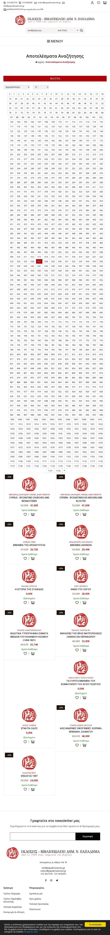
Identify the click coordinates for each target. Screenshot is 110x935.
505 (80, 252)
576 (87, 275)
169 (80, 140)
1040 (52, 433)
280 (73, 177)
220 (46, 159)
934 (46, 396)
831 (11, 363)
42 (45, 103)
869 (80, 373)
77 (50, 112)
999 (12, 419)
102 (100, 117)
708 (32, 321)
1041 (60, 433)
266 (73, 173)
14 (79, 94)
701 (80, 317)
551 (11, 270)
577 (94, 275)
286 (18, 182)
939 (80, 396)
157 (94, 136)
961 (39, 405)
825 (66, 359)
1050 (36, 438)
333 (53, 196)
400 (32, 219)
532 (73, 261)
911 (80, 387)
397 (11, 219)
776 (18, 345)
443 (39, 233)
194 (60, 149)
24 (39, 98)
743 (80, 331)
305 (53, 187)
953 (80, 401)
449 (80, 233)
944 (18, 401)
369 (11, 210)
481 (11, 247)
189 (25, 149)
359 (39, 205)
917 (25, 391)
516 (60, 256)
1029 (60, 428)
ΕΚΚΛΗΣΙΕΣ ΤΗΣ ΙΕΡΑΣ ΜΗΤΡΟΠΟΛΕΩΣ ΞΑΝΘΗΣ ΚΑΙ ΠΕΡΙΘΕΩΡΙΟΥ (81, 635)
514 (46, 256)
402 (46, 219)
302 (32, 187)
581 (25, 280)
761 (11, 340)
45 (62, 103)
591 (94, 280)
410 (101, 219)
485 (39, 247)
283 (94, 177)
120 (32, 126)
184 (87, 145)
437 (94, 229)
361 (53, 205)
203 (25, 154)
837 (53, 363)
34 (97, 98)
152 (60, 136)
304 (46, 187)
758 (87, 335)
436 (87, 229)
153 (66, 136)
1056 (84, 438)
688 (87, 312)
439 (11, 233)
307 (66, 187)
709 (39, 321)
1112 (52, 461)
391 (66, 215)
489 (66, 247)
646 (87, 298)
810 (60, 354)
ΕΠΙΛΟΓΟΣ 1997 (29, 775)
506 (87, 252)
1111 (44, 461)
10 (56, 94)
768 (60, 340)
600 (60, 284)
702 (87, 317)
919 (39, 391)
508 (101, 252)
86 (102, 112)
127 (80, 126)
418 (60, 224)
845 (11, 368)
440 (18, 233)
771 (80, 340)
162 (32, 140)
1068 (84, 442)
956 (101, 401)
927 (94, 391)
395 (94, 215)
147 (25, 136)
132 (18, 131)
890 (32, 382)
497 (25, 252)
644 (73, 298)
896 (73, 382)
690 (101, 312)
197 (80, 149)
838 (60, 363)
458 (46, 238)
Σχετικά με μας (35, 893)
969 (94, 405)
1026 (36, 428)
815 (94, 354)
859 (11, 373)
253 (80, 168)
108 (46, 122)
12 (68, 94)
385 (25, 215)
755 (66, 335)
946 (32, 401)
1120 (20, 466)
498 (32, 252)
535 (94, 261)
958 (18, 405)
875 (25, 377)
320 (60, 191)
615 (66, 289)
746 (101, 331)
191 (39, 149)
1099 (44, 456)
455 (25, 238)
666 (32, 308)
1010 (100, 419)
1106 (100, 456)
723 (39, 326)
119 (25, 126)
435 (80, 229)
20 (16, 98)
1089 (60, 452)
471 (39, 242)
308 (73, 187)
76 (45, 112)
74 (33, 112)
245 (25, 168)
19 (10, 98)
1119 (12, 466)
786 (87, 345)
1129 (92, 466)
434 (73, 229)
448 (73, 233)
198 (87, 149)
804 (18, 354)
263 (53, 173)
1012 (20, 424)
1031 (76, 428)
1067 (76, 442)
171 (94, 140)
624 (32, 294)
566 (18, 275)
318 (46, 191)
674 (87, 308)
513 (39, 256)
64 (73, 108)
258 (18, 173)
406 (73, 219)
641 (53, 298)
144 (101, 131)
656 (60, 303)
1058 (100, 438)
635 (11, 298)
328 (18, 196)
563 (94, 270)
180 (60, 145)
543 (53, 266)
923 (66, 391)
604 (87, 284)
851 (53, 368)
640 (46, 298)
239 (80, 163)
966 (73, 405)
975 (39, 410)
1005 (60, 419)
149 (39, 136)
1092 (84, 452)
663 (11, 308)
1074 (36, 447)
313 (11, 191)
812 (73, 354)
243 (11, 168)
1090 (68, 452)
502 (60, 252)
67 (91, 108)
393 (80, 215)
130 (101, 126)
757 (80, 335)
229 (11, 163)
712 (60, 321)
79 (62, 112)
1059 (12, 442)
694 (32, 317)
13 (73, 94)
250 (60, 168)
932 (32, 396)
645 (80, 298)
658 (73, 303)
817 (11, 359)
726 (60, 326)
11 (62, 94)
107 (39, 122)
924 (73, 391)
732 (101, 326)
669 (53, 308)
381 (94, 210)
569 (39, 275)
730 (87, 326)
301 (25, 187)
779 (39, 345)
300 (18, 187)
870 (87, 373)
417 (53, 224)
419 (66, 224)
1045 (92, 433)
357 (25, 205)
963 (53, 405)
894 (60, 382)
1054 (68, 438)
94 (52, 117)
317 (39, 191)
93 (46, 117)
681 (39, 312)
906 (46, 387)
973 (25, 410)
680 (32, 312)
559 (66, 270)
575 (80, 275)
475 (66, 242)
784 (73, 345)
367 (94, 205)
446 (60, 233)
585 (53, 280)
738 (46, 331)
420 (73, 224)
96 (63, 117)
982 (87, 410)
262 (46, 173)
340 (101, 196)
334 (60, 196)
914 (101, 387)
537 (11, 266)
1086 (36, 452)
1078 (68, 447)
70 (10, 112)
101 (94, 117)
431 (53, 229)
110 (60, 122)
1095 (12, 456)
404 (60, 219)
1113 (60, 461)
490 (73, 247)
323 (80, 191)
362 (60, 205)
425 (11, 229)
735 (25, 331)
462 (73, 238)
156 (87, 136)
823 (53, 359)
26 (50, 98)
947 (39, 401)
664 (18, 308)
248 (46, 168)
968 (87, 405)
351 (80, 201)
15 (85, 94)
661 (94, 303)
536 (101, 261)
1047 (12, 438)
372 (32, 210)
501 (53, 252)
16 (91, 94)
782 (60, 345)
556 (46, 270)
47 (73, 103)
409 (94, 219)
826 (73, 359)
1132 (58, 470)
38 (22, 103)
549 (94, 266)
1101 (60, 456)
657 (66, 303)
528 (46, 261)
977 (53, 410)
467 (11, 242)
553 (25, 270)
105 (25, 122)
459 (53, 238)
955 (94, 401)
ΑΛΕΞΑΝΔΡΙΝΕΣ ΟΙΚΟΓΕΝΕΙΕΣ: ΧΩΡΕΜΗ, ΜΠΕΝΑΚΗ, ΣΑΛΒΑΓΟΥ (81, 730)
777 (25, 345)
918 (32, 391)
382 (101, 210)
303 (39, 187)
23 (33, 98)
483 (25, 247)
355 (11, 205)
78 (56, 112)
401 (39, 219)
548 (87, 266)
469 (25, 242)
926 (87, 391)
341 (11, 201)
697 (53, 317)
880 (60, 377)
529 (53, 261)
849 (39, 368)
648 (101, 298)
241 (94, 163)
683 (53, 312)
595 (25, 284)
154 (73, 136)
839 (66, 363)
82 (79, 112)
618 (87, 289)
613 (53, 289)
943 (11, 401)
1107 (12, 461)
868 (73, 373)
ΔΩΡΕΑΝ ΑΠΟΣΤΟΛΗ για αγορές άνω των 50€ (25, 9)
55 (22, 108)
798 (73, 349)
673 (80, 308)
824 (60, 359)
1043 (76, 433)
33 (91, 98)
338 (87, 196)
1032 (84, 428)
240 (87, 163)
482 (18, 247)
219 (39, 159)
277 (53, 177)
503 (66, 252)
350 (73, 201)
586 (60, 280)
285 (11, 182)
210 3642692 (27, 2)
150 (46, 136)
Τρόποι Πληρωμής (11, 893)
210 (73, 154)
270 (101, 173)
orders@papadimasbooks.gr (49, 2)
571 (53, 275)
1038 (36, 433)
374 (46, 210)
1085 (28, 452)
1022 (100, 424)
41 (39, 103)
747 (11, 335)
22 (27, 98)
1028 (52, 428)
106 (32, 122)
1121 (28, 466)
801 (94, 349)
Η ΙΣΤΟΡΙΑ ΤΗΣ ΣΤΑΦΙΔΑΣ (29, 589)
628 (60, 294)
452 (101, 233)
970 (101, 405)
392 (73, 215)
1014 (36, 424)
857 (94, 368)
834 (32, 363)
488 (60, 247)
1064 (52, 442)
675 (94, 308)
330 (32, 196)
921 (53, 391)
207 (53, 154)
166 (60, 140)
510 (18, 256)
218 (32, 159)
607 (11, 289)
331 (39, 196)
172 (101, 140)
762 (18, 340)
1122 (36, 466)
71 (16, 112)
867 (66, 373)
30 (73, 98)
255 (94, 168)
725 (53, 326)
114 (87, 122)
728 (73, 326)
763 (25, 340)
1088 (52, 452)
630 (73, 294)
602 (73, 284)
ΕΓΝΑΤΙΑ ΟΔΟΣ (29, 728)
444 (46, 233)
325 (94, 191)
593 (11, 284)
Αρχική (39, 62)
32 (85, 98)
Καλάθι (105, 3)
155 (80, 136)
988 (32, 414)
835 (39, 363)
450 (87, 233)
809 (53, 354)
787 (94, 345)
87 (11, 117)
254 (87, 168)
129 (94, 126)
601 (66, 284)
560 (73, 270)
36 (10, 103)
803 (11, 354)
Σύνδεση (92, 3)
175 (25, 145)
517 (66, 256)
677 (11, 312)
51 (97, 103)
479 (94, 242)
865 (53, 373)
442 (32, 233)
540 (32, 266)
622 (18, 294)
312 (101, 187)
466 (101, 238)
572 (60, 275)
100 (87, 117)
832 (18, 363)
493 (94, 247)
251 (66, 168)
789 (11, 349)
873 (11, 377)
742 (73, 331)
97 (69, 117)
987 (25, 414)
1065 (60, 442)
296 (87, 182)
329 (25, 196)
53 (10, 108)
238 (73, 163)
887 (11, 382)
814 (87, 354)
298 (101, 182)
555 (39, 270)
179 (53, 145)
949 (53, 401)
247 (39, 168)
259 (25, 173)
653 (39, 303)
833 (25, 363)
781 (53, 345)
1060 (20, 442)
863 (39, 373)
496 (18, 252)
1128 (84, 466)
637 (25, 298)
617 (80, 289)
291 (53, 182)
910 (73, 387)
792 (32, 349)
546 (73, 266)
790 (18, 349)
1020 (84, 424)
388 (46, 215)
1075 (44, 447)
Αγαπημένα (98, 3)
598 (46, 284)
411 (11, 224)
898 (87, 382)
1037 (28, 433)
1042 (68, 433)
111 (66, 122)
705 (11, 321)
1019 (76, 424)
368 (101, 205)
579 (11, 280)
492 (87, 247)
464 (87, 238)
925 (80, 391)
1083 (12, 452)
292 (60, 182)
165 (53, 140)
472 (46, 242)
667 (39, 308)
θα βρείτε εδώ (31, 931)
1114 (68, 461)
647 (94, 298)
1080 (84, 447)
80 (68, 112)
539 (25, 266)
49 (85, 103)
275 (39, 177)
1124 (52, 466)
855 (80, 368)
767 (53, 340)
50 (91, 103)
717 (94, 321)
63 (68, 108)
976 (46, 410)
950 (60, 401)
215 (11, 159)
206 (46, 154)
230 (18, 163)
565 (11, 275)
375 (53, 210)
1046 (100, 433)
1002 (36, 419)
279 (66, 177)
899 (94, 382)
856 (87, 368)
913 (94, 387)
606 (101, 284)
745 (94, 331)
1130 (100, 466)
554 (32, 270)
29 (68, 98)
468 (18, 242)
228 (101, 159)
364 (73, 205)
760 (101, 335)
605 (94, 284)
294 (73, 182)
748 (18, 335)
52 (102, 103)
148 (32, 136)
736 (32, 331)
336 (73, 196)
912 (87, 387)
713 (66, 321)
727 (66, 326)
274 (32, 177)
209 (66, 154)
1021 (92, 424)
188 (18, 149)
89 (23, 117)
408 (87, 219)
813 (80, 354)
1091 (76, 452)
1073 (28, 447)
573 (66, 275)
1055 (76, 438)
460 (60, 238)
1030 (68, 428)
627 (53, 294)
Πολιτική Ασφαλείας (12, 907)
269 (94, 173)
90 (29, 117)
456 (32, 238)
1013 (28, 424)
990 (46, 414)
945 (25, 401)
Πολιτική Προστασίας (38, 904)
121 (39, 126)
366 (87, 205)
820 (32, 359)
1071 (12, 447)
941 (94, 396)
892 (46, 382)
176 (32, 145)
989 (39, 414)
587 (66, 280)
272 (18, 177)
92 (40, 117)
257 (11, 173)
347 (53, 201)
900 (101, 382)
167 (66, 140)
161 (25, 140)
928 (101, 391)
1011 (12, 424)
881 (66, 377)
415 (39, 224)
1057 (92, 438)
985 (11, 414)
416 (46, 224)
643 (66, 298)
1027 (44, 428)
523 (11, 261)
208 (60, 154)
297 (94, 182)
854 (73, 368)
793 (39, 349)
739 (53, 331)
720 (18, 326)
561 (80, 270)
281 (80, 177)
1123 (44, 466)
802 (101, 349)
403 (53, 219)
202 (18, 154)
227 (94, 159)
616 (73, 289)
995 (80, 414)
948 (46, 401)
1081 (92, 447)
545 (66, 266)
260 (32, 173)
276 (46, 177)
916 (18, 391)
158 (101, 136)
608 (18, 289)
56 (27, 108)
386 (32, 215)
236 (60, 163)
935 (53, 396)
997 (94, 414)
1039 (44, 433)
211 (80, 154)
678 (18, 312)
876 (32, 377)
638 (32, 298)
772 (87, 340)
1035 (12, 433)
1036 (20, 433)
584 (46, 280)
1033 (92, 428)
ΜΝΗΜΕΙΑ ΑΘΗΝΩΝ (81, 545)
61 (56, 108)
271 (11, 177)
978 (60, 410)
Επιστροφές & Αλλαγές (13, 912)
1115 (76, 461)
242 (101, 163)
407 (80, 219)
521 (94, 256)
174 (18, 145)
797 (66, 349)
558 (60, 270)
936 (60, 396)
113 (80, 122)
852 (60, 368)
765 (39, 340)
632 (87, 294)
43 (50, 103)
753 (53, 335)
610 (32, 289)
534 (87, 261)
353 (94, 201)
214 (101, 154)
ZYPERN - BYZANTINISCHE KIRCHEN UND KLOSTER (80, 499)
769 (66, 340)
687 (80, 312)
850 (46, 368)
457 (39, 238)
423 (94, 224)
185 (94, 145)
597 (39, 284)
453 (11, 238)
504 (73, 252)
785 (80, 345)
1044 (84, 433)
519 (80, 256)
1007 (76, 419)
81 (73, 112)
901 (11, 387)
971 (11, 410)
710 (46, 321)
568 (32, 275)
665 (25, 308)
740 (60, 331)
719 (11, 326)
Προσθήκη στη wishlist (25, 514)
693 (25, 317)
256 (101, 168)
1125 (60, 466)
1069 (92, 442)
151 (53, 136)
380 (87, 210)
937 (66, 396)
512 (32, 256)
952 (73, 401)
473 (53, 242)
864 (46, 373)
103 (11, 122)
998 (101, 414)
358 (32, 205)
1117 (92, 461)
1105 (92, 456)
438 (101, 229)
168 (73, 140)
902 (18, 387)
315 (25, 191)
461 (66, 238)
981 (80, 410)
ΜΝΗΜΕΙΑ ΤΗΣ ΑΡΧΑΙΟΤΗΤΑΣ (29, 545)
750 (32, 335)
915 (11, 391)
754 (60, 335)
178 (46, 145)
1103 (76, 456)
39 (27, 103)
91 (34, 117)
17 (97, 94)
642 (60, 298)
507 (94, 252)
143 (94, 131)
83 (85, 112)
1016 (52, 424)
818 (18, 359)
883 (80, 377)
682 (46, 312)
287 (25, 182)
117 (11, 126)
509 (11, 256)
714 (73, 321)
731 (94, 326)
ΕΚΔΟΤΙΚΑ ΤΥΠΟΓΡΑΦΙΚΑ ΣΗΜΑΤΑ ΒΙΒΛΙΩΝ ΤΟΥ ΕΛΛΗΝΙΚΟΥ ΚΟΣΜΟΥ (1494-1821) (29, 637)
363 (66, 205)
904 (32, 387)
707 (25, 321)
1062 (36, 442)
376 (60, 210)
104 (18, 122)
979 (66, 410)
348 (60, 201)
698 (60, 317)
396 (101, 215)
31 (79, 98)
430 (46, 229)
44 (56, 103)
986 (18, 414)
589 (80, 280)
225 (80, 159)
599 (53, 284)
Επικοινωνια (34, 909)
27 (56, 98)
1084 (20, 452)
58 (39, 108)
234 (46, 163)
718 (101, 321)
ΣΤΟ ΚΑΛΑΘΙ (33, 514)
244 (18, 168)
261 (39, 173)
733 (11, 331)
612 (46, 289)
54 (16, 108)
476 (73, 242)
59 (45, 108)
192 (46, 149)
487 (53, 247)
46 (68, 103)
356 (18, 205)
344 (32, 201)
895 (66, 382)
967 (80, 405)
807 (39, 354)
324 (87, 191)
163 (39, 140)
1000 (20, 419)
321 (66, 191)
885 (94, 377)
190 (32, 149)
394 (87, 215)
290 (46, 182)
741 (66, 331)
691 (11, 317)
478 (87, 242)
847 (25, 368)
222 (60, 159)
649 (11, 303)
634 (101, 294)
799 (80, 349)
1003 (44, 419)
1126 (68, 466)
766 (46, 340)
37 (16, 103)
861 (25, 373)
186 (101, 145)
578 (101, 275)
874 (18, 377)
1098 (36, 456)
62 (62, 108)
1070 (100, 442)
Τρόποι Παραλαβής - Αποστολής (12, 900)
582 (32, 280)
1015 (44, 424)
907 (53, 387)
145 (11, 136)
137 (53, 131)
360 (46, 205)
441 (25, 233)
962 (46, 405)
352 (87, 201)
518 (73, 256)
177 (39, 145)
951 (66, 401)
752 (46, 335)
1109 (28, 461)
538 (18, 266)
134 (32, 131)
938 (73, 396)
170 (87, 140)
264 (60, 173)
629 (66, 294)
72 (22, 112)
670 (60, 308)
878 (46, 377)
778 (32, 345)
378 (73, 210)
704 (101, 317)
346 (46, 201)
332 (46, 196)
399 (25, 219)
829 (94, 359)
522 (101, 256)
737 (39, 331)
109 (53, 122)
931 (25, 396)
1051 (44, 438)
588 (73, 280)
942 (101, 396)
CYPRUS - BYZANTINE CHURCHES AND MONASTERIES (29, 499)
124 (60, 126)
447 (66, 233)
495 (11, 252)
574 (73, 275)
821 (39, 359)
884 (87, 377)
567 (25, 275)
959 (25, 405)
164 (46, 140)
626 (46, 294)
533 (80, 261)
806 (32, 354)
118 (18, 126)
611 (39, 289)
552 (18, 270)
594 (18, 284)
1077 (60, 447)
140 (73, 131)
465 (94, 238)
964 (60, 405)
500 (46, 252)
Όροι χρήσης (35, 899)
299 (11, 187)
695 (39, 317)
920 (46, 391)
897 (80, 382)
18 (102, 94)
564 (101, 270)
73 (27, 112)
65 (79, 108)
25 (45, 98)
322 (73, 191)
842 (87, 363)
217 (25, 159)
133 (25, 131)
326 (101, 191)
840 (73, 363)
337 (80, 196)
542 (46, 266)
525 (25, 261)
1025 (28, 428)
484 (32, 247)
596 (32, 284)
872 (101, 373)
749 (25, 335)
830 (101, 359)
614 (60, 289)
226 (87, 159)
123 (53, 126)
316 (32, 191)
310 (87, 187)
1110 (36, 461)
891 (39, 382)
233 (39, 163)
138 (60, 131)
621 (11, 294)
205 (39, 154)
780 (46, 345)
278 (60, 177)
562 (87, 270)
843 (94, 363)
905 (39, 387)
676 (101, 308)
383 (11, 215)
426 (18, 229)
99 (81, 117)
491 (80, 247)
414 (32, 224)
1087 (44, 452)
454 (18, 238)
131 (11, 131)
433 (66, 229)
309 (80, 187)
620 (101, 289)
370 (18, 210)
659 (80, 303)
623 (25, 294)
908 (60, 387)
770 (73, 340)
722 (32, 326)
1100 (52, 456)
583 (39, 280)
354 (101, 201)
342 (18, 201)
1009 (92, 419)
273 (25, 177)
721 (25, 326)
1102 (68, 456)
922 (60, 391)
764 (32, 340)
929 (11, 396)
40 (33, 103)
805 (25, 354)
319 (53, 191)
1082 (100, 447)
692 (18, 317)
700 (73, 317)
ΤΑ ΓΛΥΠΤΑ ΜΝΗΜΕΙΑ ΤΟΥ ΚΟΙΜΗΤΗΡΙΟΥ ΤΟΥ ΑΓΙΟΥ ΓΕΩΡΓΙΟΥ (81, 682)
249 (53, 168)
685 (66, 312)
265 (66, 173)
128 (87, 126)
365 (80, 205)
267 (80, 173)
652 (32, 303)
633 (94, 294)
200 (101, 149)
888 (18, 382)
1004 (52, 419)
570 (46, 275)
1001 (28, 419)
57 (33, 108)
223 (66, 159)
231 (25, 163)
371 (25, 210)
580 (18, 280)
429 (39, 229)
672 (73, 308)
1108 (20, 461)
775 (11, 345)
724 (46, 326)
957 (11, 405)
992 (60, 414)
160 (18, 140)
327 (11, 196)
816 (101, 354)
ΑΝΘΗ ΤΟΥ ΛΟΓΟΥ (81, 589)
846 (18, 368)
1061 (28, 442)
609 (25, 289)
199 (94, 149)
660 (87, 303)
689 (94, 312)
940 (87, 396)
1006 (68, 419)
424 (101, 224)
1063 (44, 442)
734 (18, 331)
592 (101, 280)
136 (46, 131)
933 (39, 396)
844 (101, 363)
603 (80, 284)
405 (66, 219)
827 (80, 359)
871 (94, 373)
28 (62, 98)
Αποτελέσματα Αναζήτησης (60, 62)
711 (53, 321)
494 (101, 247)
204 (32, 154)
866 (60, 373)
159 (11, 140)
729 (80, 326)
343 (25, 201)
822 (46, 359)
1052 (52, 438)
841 (80, 363)
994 (73, 414)
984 (101, 410)
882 (73, 377)
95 (57, 117)
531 (66, 261)
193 (53, 149)
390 (60, 215)
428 (32, 229)
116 (101, 122)
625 (39, 294)
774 (101, 340)
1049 (28, 438)
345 (39, 201)
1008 (84, 419)
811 (66, 354)
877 (39, 377)
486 (46, 247)
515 (53, 256)
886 (101, 377)
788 (101, 345)
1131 (50, 470)
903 (25, 387)
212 (87, 154)
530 (60, 261)
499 (39, 252)
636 (18, 298)
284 (101, 177)
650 (18, 303)
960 (32, 405)
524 (18, 261)
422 (87, 224)
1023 (12, 428)
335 (66, 196)
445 (53, 233)
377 (66, 210)
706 (18, 321)
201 (11, 154)
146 (18, 136)
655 (53, 303)
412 (18, 224)
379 (80, 210)
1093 (92, 452)
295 (80, 182)
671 (66, 308)
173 (11, 145)
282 (87, 177)
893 (53, 382)
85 (97, 112)
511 (25, 256)
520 (87, 256)
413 (25, 224)
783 (66, 345)
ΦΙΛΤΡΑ (55, 78)
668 (46, 308)
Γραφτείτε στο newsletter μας (55, 820)
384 (18, 215)
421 (80, 224)
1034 (100, 428)
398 (18, 219)
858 (101, 368)
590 (87, 280)
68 (97, 108)
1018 (68, 424)
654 (46, 303)
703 (94, 317)
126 (73, 126)
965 (66, 405)
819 (25, 359)
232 (32, 163)
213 (94, 154)
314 (18, 191)
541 (39, 266)
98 (75, 117)
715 (80, 321)
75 (39, 112)
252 (73, 168)
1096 (20, 456)
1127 (76, 466)
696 (46, 317)
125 (66, 126)
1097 (28, 456)
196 (73, 149)
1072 (20, 447)
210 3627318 (12, 2)
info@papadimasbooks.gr (53, 868)
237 (66, 163)
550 (101, 266)
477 (80, 242)
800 (87, 349)
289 (39, 182)
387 (39, 215)
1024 (20, 428)
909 (66, 387)
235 (53, 163)
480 (101, 242)
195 (66, 149)
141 (80, 131)
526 (32, 261)
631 (80, 294)
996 (87, 414)
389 (53, 215)
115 (94, 122)
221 (53, 159)
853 (66, 368)
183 (80, 145)
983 (94, 410)
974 (32, 410)
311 (94, 187)
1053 (60, 438)
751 (39, 335)
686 (73, 312)
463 (80, 238)
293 (66, 182)
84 (91, 112)
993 (66, 414)
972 (18, 410)
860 (18, 373)
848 (32, 368)
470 (32, 242)
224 (73, 159)
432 (60, 229)
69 (102, 108)
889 (25, 382)
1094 (100, 452)
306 (60, 187)
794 (46, 349)
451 (94, 233)
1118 (100, 461)
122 (46, 126)
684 (60, 312)
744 (87, 331)
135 (39, 131)
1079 (76, 447)
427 (25, 229)
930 (18, 396)
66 (85, 108)
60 (50, 108)
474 (60, 242)
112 (73, 122)
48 (79, 103)
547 (80, 266)
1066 (68, 442)
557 (53, 270)
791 (25, 349)
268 (87, 173)
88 (17, 117)
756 (73, 335)
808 (46, 354)
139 (66, 131)
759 (94, 335)
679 (25, 312)
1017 (60, 424)
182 (73, 145)
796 (60, 349)
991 (53, 414)
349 (66, 201)
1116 (84, 461)
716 (87, 321)
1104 (84, 456)
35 (102, 98)
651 (25, 303)
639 (39, 298)
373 (39, 210)
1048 (20, 438)
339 (94, 196)
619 (94, 289)
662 (101, 303)
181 (66, 145)
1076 (52, 447)
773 (94, 340)
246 (32, 168)
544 (60, 266)
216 (18, 159)
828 (87, 359)
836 (46, 363)
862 (32, 373)
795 (53, 349)
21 (22, 98)
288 (32, 182)
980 (73, 410)
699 (66, 317)
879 (53, 377)
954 (87, 401)
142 (87, 131)
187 (11, 149)
